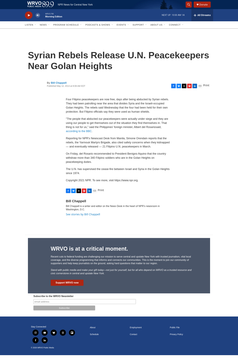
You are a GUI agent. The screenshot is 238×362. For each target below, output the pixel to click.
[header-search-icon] (190, 8)
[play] (28, 22)
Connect (174, 31)
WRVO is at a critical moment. (89, 255)
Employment (136, 334)
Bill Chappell (58, 89)
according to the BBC (79, 138)
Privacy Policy (176, 341)
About (92, 334)
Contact (133, 341)
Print (206, 92)
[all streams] (202, 22)
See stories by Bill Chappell (83, 221)
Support (138, 31)
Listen (29, 31)
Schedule (94, 341)
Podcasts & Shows (97, 31)
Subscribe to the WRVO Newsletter (53, 303)
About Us (156, 31)
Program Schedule (66, 31)
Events (121, 31)
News (43, 31)
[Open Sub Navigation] (35, 31)
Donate (205, 8)
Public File (175, 334)
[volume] (37, 22)
